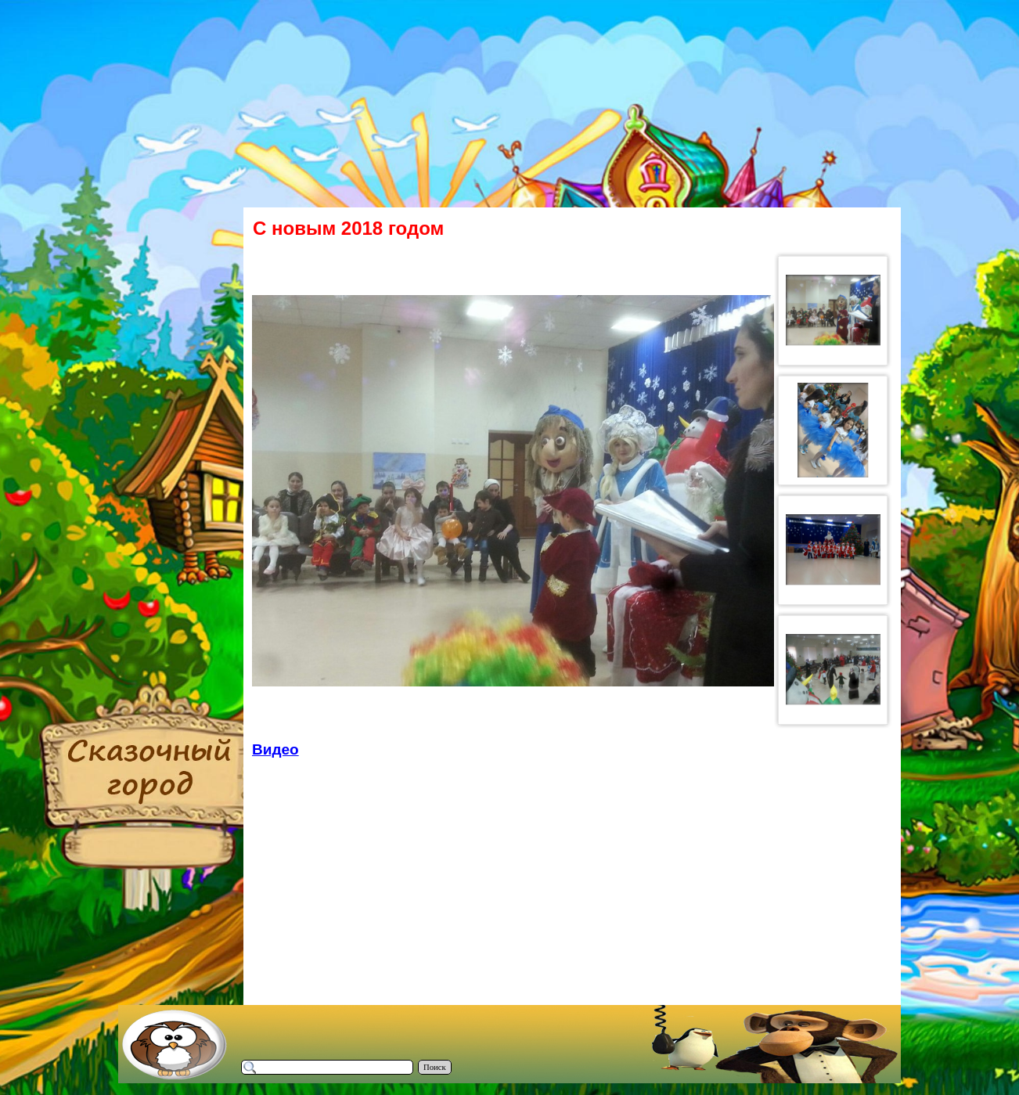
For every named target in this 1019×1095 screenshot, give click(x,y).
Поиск (434, 1067)
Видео (275, 749)
